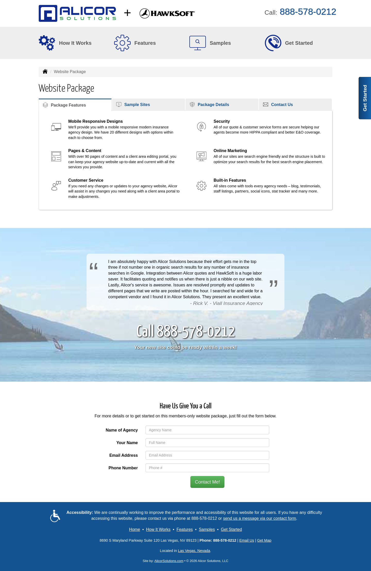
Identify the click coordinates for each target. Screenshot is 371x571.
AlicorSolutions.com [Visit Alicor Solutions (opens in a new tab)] (168, 561)
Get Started (365, 98)
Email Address (123, 455)
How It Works (158, 529)
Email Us (246, 540)
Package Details (209, 104)
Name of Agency (122, 430)
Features (184, 529)
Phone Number (123, 468)
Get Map (264, 540)
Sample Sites (133, 104)
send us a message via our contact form (259, 518)
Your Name (127, 443)
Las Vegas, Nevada (194, 551)
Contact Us (278, 104)
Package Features (64, 105)
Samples (207, 529)
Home (134, 529)
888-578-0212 (204, 518)
